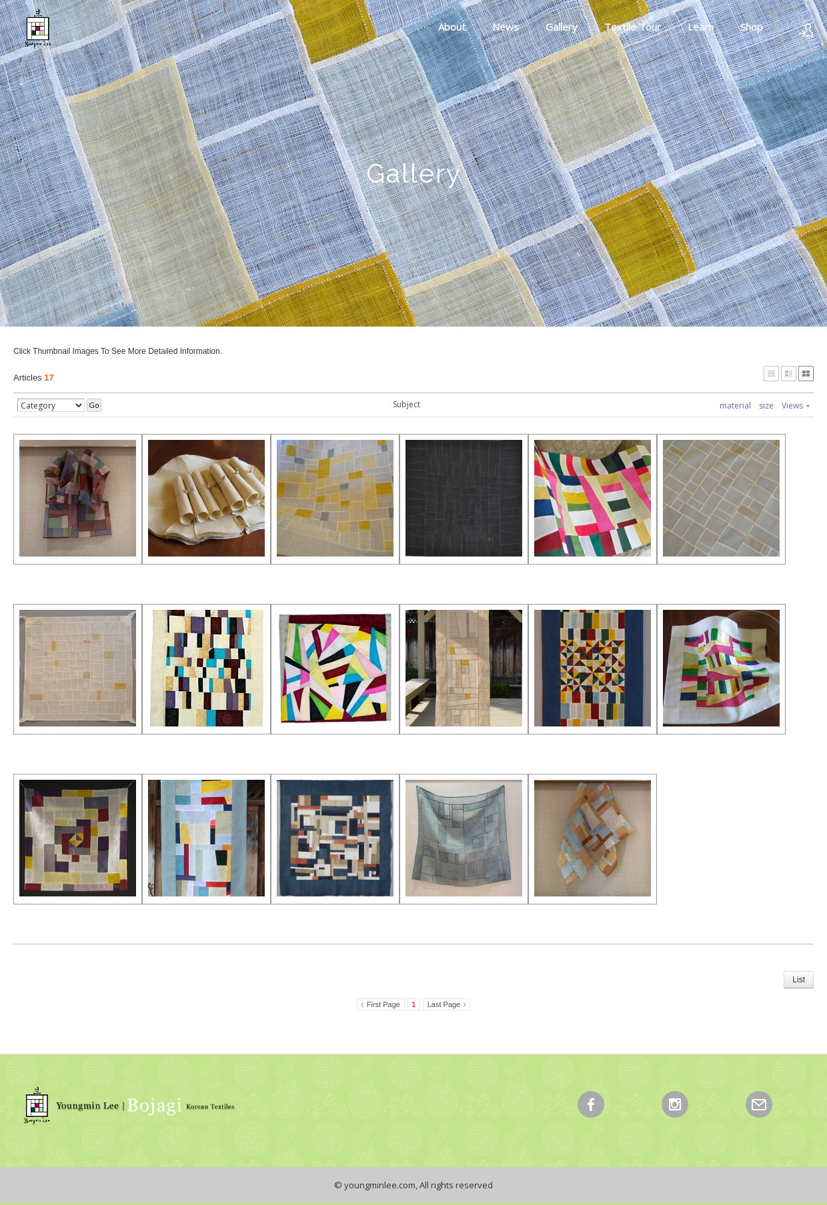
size (766, 405)
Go (94, 405)
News (505, 26)
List (798, 979)
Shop (751, 26)
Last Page (444, 1004)
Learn (701, 26)
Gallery (562, 26)
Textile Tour (632, 26)
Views (796, 405)
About (452, 26)
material (735, 405)
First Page (383, 1004)
